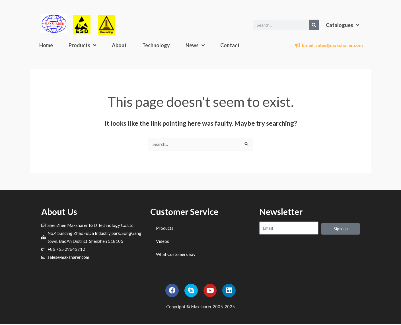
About (119, 45)
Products (82, 45)
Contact (230, 45)
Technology (156, 45)
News (195, 45)
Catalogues (342, 25)
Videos (162, 241)
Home (46, 45)
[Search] (314, 25)
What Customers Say (176, 254)
